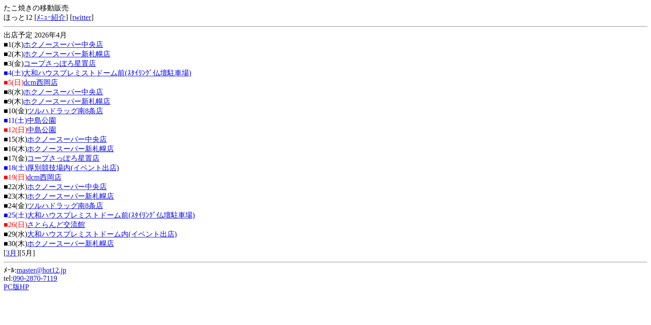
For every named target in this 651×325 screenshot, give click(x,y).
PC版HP (16, 287)
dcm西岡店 (41, 82)
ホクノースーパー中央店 (63, 44)
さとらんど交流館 (56, 224)
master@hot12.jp (41, 270)
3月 (11, 253)
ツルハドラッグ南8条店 (65, 111)
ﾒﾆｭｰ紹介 (51, 17)
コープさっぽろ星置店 (60, 63)
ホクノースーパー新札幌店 (67, 54)
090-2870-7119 (35, 278)
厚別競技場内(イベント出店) (73, 168)
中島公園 (41, 120)
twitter (81, 17)
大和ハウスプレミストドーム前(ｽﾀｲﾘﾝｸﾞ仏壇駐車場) (107, 73)
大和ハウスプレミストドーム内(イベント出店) (102, 234)
